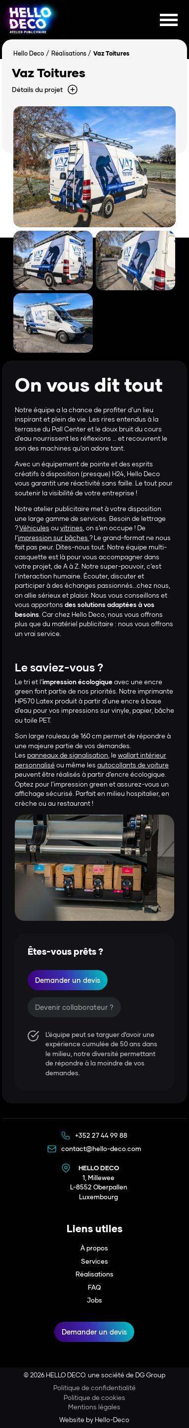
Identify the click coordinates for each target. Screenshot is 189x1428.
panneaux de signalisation (67, 755)
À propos (94, 1248)
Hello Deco (28, 53)
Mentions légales (94, 1407)
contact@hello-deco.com (101, 1149)
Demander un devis (67, 980)
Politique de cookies (94, 1397)
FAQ (94, 1287)
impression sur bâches (53, 538)
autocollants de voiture (133, 765)
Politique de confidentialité (94, 1388)
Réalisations (68, 53)
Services (94, 1261)
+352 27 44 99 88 (101, 1135)
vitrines (71, 528)
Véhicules (34, 528)
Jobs (94, 1300)
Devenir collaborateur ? (74, 1007)
